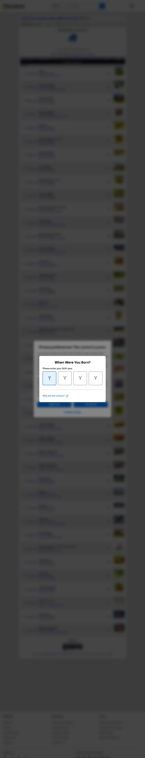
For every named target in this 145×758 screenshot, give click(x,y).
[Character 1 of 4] (49, 378)
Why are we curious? (55, 396)
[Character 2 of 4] (65, 378)
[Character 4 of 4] (95, 378)
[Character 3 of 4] (80, 378)
